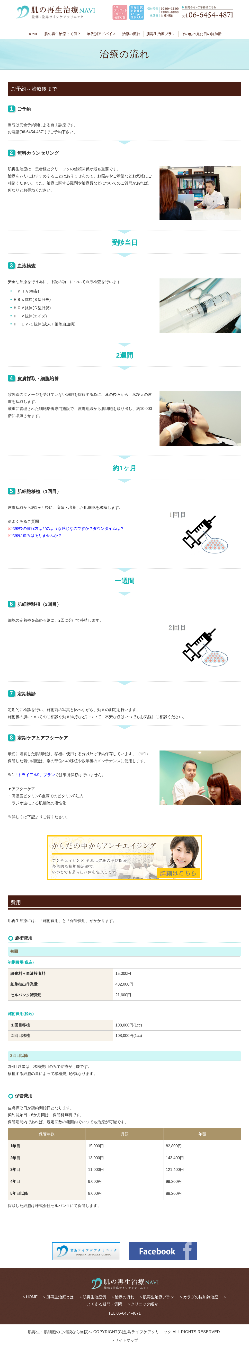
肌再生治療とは (60, 1297)
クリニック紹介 (144, 1304)
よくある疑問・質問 (104, 1304)
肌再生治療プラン (161, 34)
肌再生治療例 (94, 1297)
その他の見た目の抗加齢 (202, 34)
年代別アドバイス (101, 34)
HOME (32, 34)
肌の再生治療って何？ (62, 34)
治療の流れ (131, 34)
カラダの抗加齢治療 (200, 1297)
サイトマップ (126, 1340)
